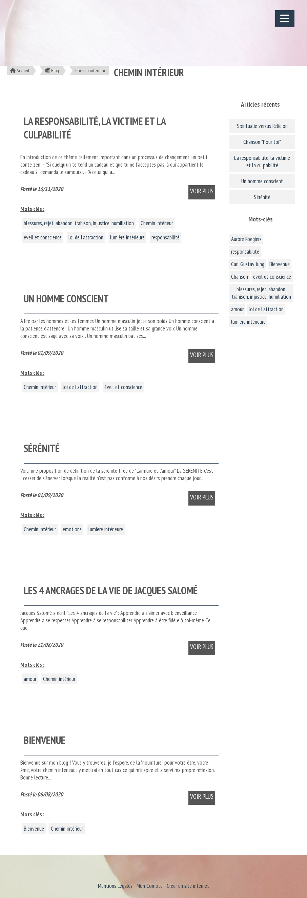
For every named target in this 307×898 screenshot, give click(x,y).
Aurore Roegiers (246, 239)
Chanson (239, 276)
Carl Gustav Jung (247, 264)
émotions (72, 529)
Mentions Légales (115, 886)
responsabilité (165, 237)
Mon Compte (150, 886)
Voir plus (201, 191)
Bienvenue (34, 828)
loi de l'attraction (85, 237)
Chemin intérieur (157, 223)
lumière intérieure (127, 237)
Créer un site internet (188, 886)
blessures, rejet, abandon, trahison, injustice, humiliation (79, 223)
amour (30, 679)
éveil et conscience (43, 237)
